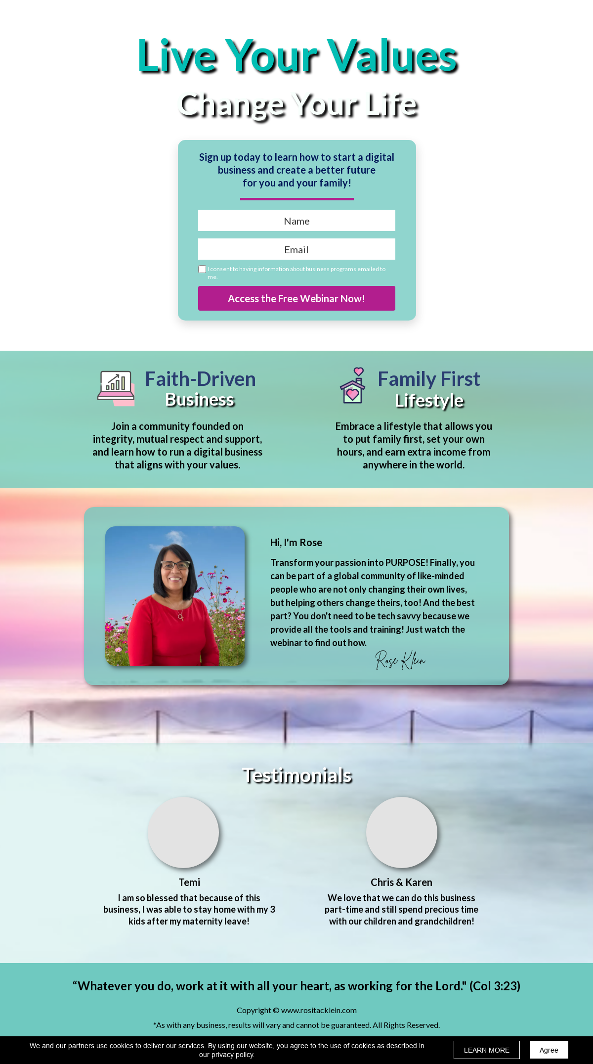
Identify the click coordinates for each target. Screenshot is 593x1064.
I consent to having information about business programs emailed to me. (296, 272)
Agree (549, 1050)
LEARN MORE (486, 1050)
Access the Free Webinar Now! (296, 298)
